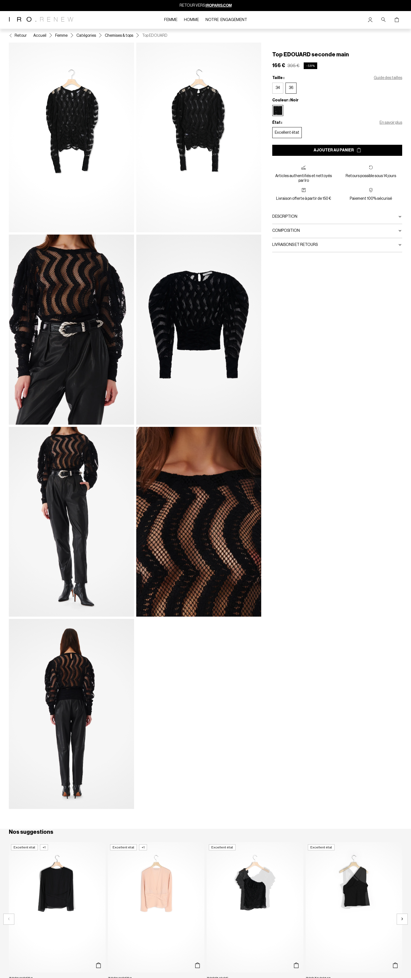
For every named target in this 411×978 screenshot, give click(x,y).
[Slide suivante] (402, 919)
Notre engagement (226, 20)
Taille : (278, 78)
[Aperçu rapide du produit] (98, 965)
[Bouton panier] (396, 20)
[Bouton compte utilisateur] (370, 20)
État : (277, 123)
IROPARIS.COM (218, 5)
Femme (170, 20)
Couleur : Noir (285, 100)
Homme (191, 20)
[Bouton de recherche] (383, 20)
